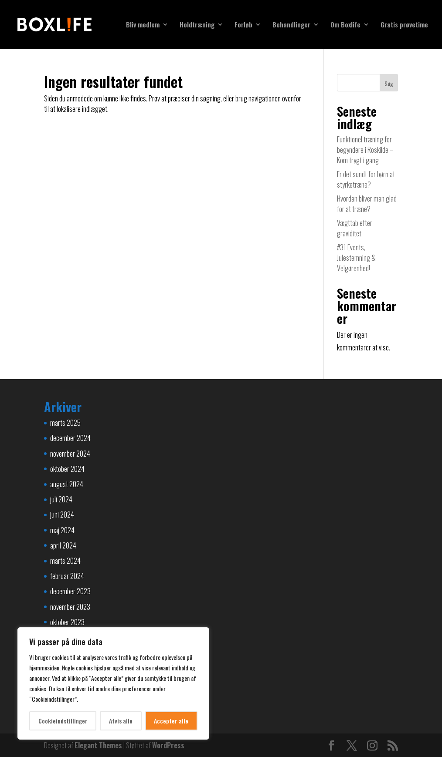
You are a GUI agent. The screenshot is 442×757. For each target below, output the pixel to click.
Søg (388, 83)
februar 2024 (67, 576)
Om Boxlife (345, 25)
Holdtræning (197, 25)
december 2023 (70, 591)
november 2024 (70, 453)
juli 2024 (61, 499)
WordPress (168, 745)
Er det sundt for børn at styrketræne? (366, 179)
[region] (113, 683)
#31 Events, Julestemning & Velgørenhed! (356, 257)
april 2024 (63, 545)
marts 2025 (65, 422)
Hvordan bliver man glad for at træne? (367, 203)
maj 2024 (62, 530)
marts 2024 (65, 560)
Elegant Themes (98, 745)
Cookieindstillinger (63, 720)
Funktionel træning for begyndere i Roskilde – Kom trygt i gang (365, 149)
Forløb (243, 25)
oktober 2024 (67, 469)
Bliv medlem (143, 25)
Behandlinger (291, 25)
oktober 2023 (67, 622)
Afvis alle (121, 720)
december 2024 (70, 438)
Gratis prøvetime (404, 25)
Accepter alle (171, 720)
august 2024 (66, 484)
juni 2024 (62, 514)
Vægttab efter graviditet (354, 228)
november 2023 (70, 607)
